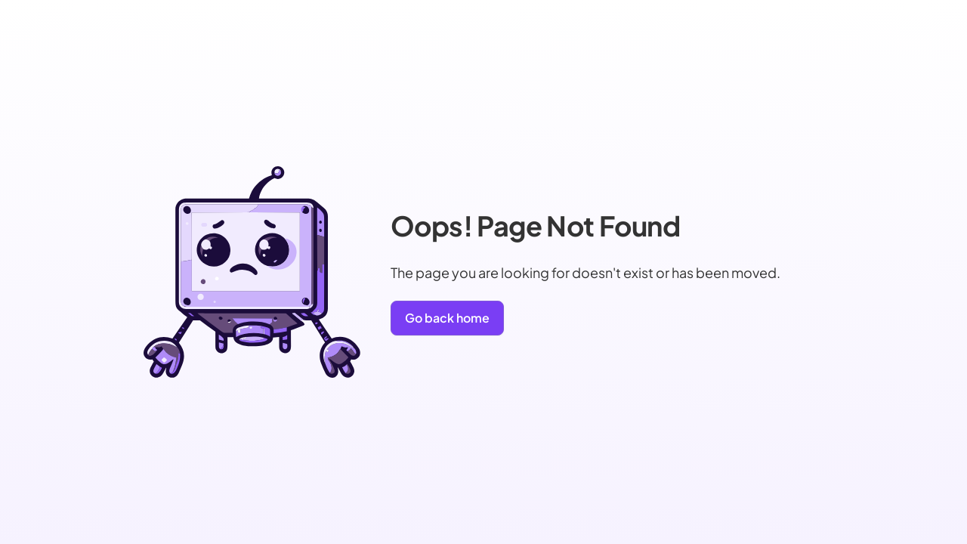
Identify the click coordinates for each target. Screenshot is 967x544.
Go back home (447, 318)
